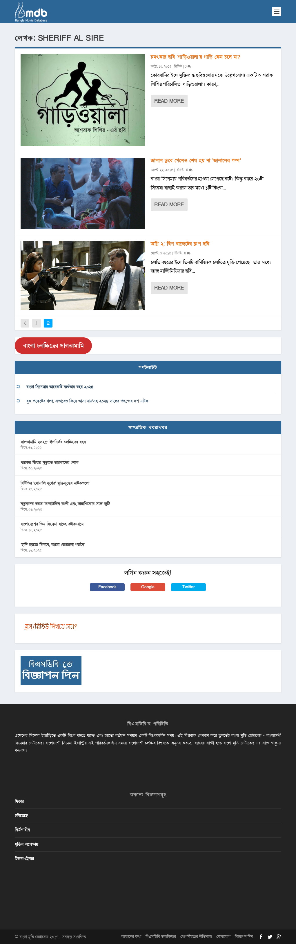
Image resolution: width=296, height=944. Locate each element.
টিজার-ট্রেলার (24, 858)
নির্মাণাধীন (22, 830)
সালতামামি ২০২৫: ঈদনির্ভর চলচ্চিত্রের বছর (53, 442)
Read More (169, 101)
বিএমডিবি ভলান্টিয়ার (161, 936)
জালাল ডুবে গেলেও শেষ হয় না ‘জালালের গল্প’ (196, 160)
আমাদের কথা (131, 936)
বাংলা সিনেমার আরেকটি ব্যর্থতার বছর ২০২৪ (59, 387)
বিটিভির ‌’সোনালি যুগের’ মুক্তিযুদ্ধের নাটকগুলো (55, 483)
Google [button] (148, 587)
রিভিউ (178, 66)
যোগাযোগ (223, 936)
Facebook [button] (107, 587)
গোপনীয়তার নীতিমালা (196, 936)
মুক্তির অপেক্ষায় (26, 844)
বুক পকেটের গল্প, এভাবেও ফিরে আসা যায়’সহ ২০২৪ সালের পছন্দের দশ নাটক (87, 401)
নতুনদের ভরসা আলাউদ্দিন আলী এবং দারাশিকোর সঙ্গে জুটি (65, 504)
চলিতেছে (21, 815)
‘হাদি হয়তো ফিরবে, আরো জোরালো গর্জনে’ (53, 544)
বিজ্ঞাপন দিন (244, 936)
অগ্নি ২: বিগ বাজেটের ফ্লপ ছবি (180, 243)
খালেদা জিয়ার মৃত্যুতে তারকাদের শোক (50, 462)
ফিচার (19, 801)
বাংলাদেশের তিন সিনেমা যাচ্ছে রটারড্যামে (52, 524)
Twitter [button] (188, 587)
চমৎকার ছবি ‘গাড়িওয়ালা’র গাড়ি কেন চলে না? (195, 57)
